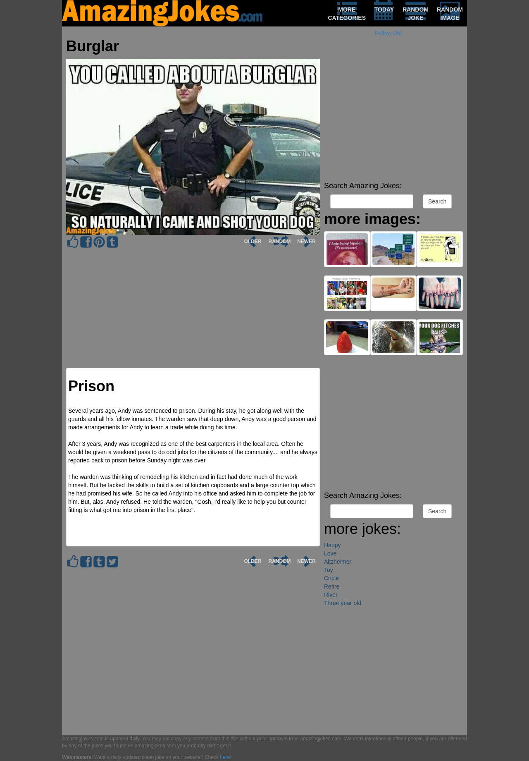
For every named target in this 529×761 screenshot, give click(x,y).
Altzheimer (337, 561)
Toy (328, 570)
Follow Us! (388, 33)
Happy (332, 545)
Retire (331, 586)
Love (330, 553)
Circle (331, 578)
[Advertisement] (393, 120)
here (225, 757)
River (331, 594)
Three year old (342, 603)
